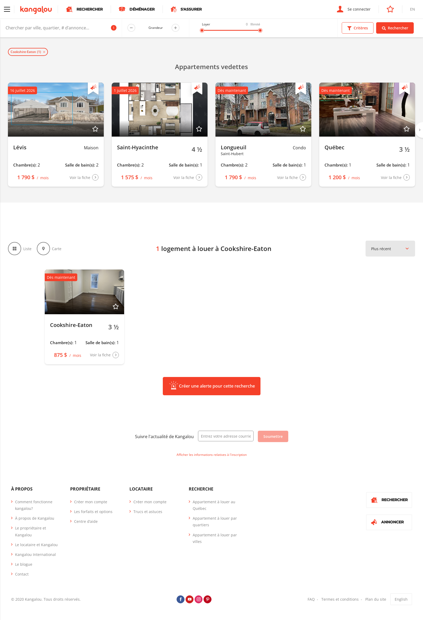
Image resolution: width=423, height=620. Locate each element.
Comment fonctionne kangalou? (33, 505)
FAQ (311, 599)
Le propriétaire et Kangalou (30, 531)
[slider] (202, 30)
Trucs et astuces (147, 511)
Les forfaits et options (93, 511)
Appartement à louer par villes (215, 538)
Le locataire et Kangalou (36, 544)
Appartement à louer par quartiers (215, 521)
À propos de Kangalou (34, 518)
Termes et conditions (340, 599)
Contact (22, 574)
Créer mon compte (90, 501)
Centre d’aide (86, 521)
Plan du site (375, 599)
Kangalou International (35, 554)
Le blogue (23, 564)
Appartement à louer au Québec (214, 505)
